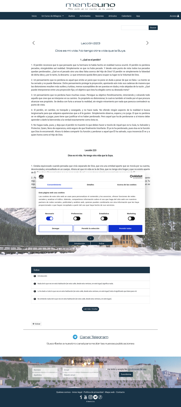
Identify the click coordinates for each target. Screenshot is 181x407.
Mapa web (110, 392)
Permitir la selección (90, 228)
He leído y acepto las (126, 369)
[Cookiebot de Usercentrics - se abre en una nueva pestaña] (131, 177)
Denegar (55, 228)
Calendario (126, 16)
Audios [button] (71, 16)
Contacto (120, 392)
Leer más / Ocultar (91, 309)
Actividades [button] (85, 16)
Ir (90, 238)
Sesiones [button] (99, 16)
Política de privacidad (93, 392)
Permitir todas (125, 228)
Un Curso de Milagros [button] (52, 16)
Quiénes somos (63, 392)
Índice (101, 243)
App (138, 16)
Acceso (174, 16)
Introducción (79, 243)
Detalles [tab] (90, 185)
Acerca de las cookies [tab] (127, 185)
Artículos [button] (113, 16)
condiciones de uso (137, 369)
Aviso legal (77, 392)
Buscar (153, 27)
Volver (36, 324)
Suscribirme (126, 374)
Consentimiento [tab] (54, 185)
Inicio (34, 16)
